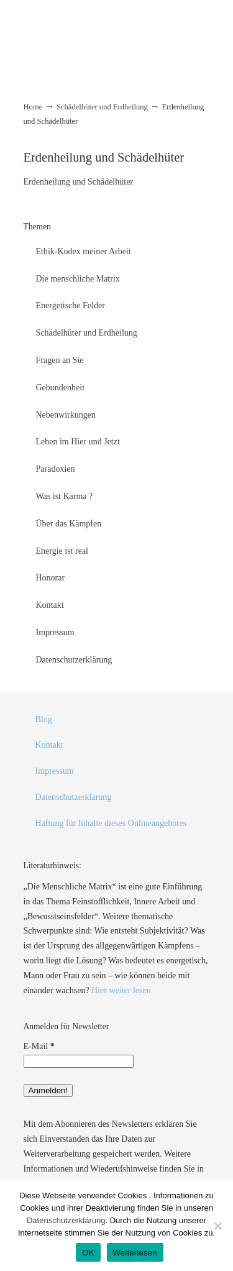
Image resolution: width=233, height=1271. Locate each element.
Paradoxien (55, 469)
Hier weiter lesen (121, 990)
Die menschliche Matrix (78, 278)
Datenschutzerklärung (74, 659)
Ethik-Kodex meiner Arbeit (83, 251)
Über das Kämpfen (69, 523)
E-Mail (39, 1046)
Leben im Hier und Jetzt (78, 441)
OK (88, 1252)
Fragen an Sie (60, 360)
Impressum (55, 632)
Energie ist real (62, 551)
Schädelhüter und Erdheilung (102, 107)
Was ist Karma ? (64, 496)
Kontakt (50, 605)
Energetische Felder (70, 305)
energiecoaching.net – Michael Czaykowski (117, 24)
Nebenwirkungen (66, 415)
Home (33, 107)
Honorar (50, 577)
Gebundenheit (60, 387)
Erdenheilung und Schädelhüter (79, 181)
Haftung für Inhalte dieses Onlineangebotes (110, 823)
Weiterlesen (135, 1252)
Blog (43, 719)
